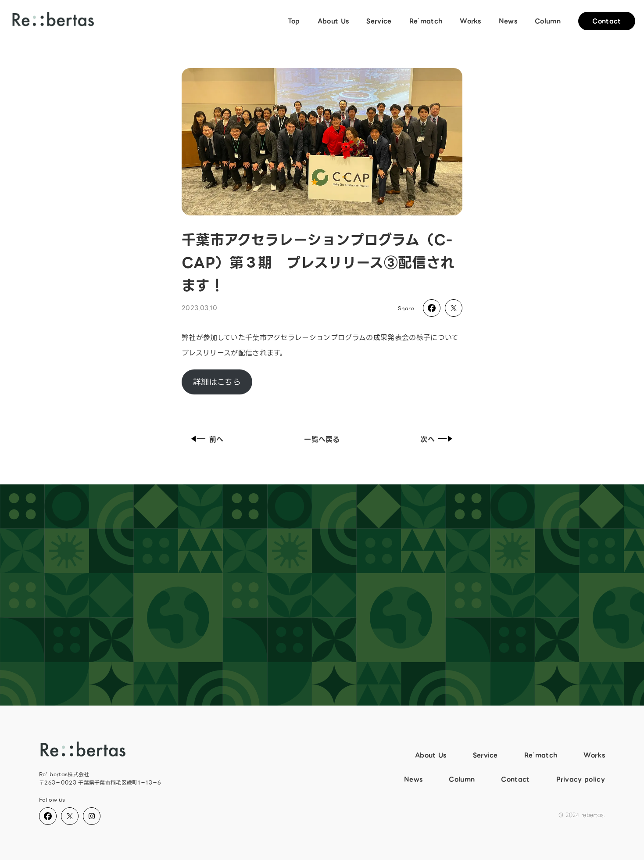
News (508, 21)
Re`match (426, 21)
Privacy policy (580, 779)
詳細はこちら (217, 382)
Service (378, 21)
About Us (333, 21)
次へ (438, 439)
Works (470, 21)
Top (294, 21)
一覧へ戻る (322, 439)
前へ (206, 439)
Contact (606, 21)
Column (548, 21)
